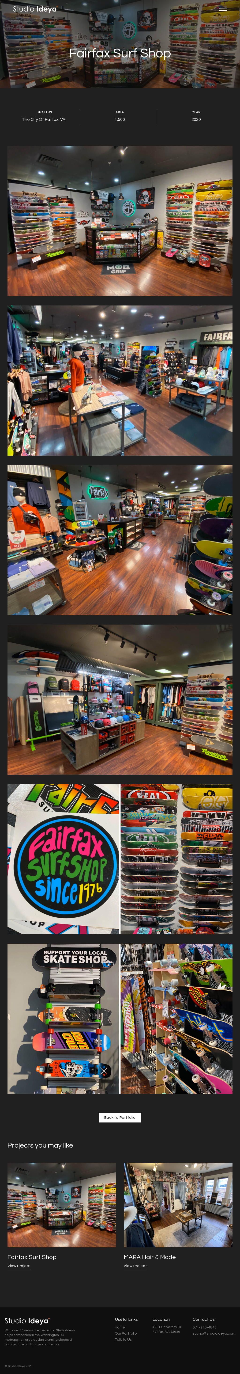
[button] (223, 9)
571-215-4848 (205, 1327)
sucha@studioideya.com (214, 1333)
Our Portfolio (126, 1333)
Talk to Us (123, 1339)
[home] (35, 9)
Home (120, 1327)
